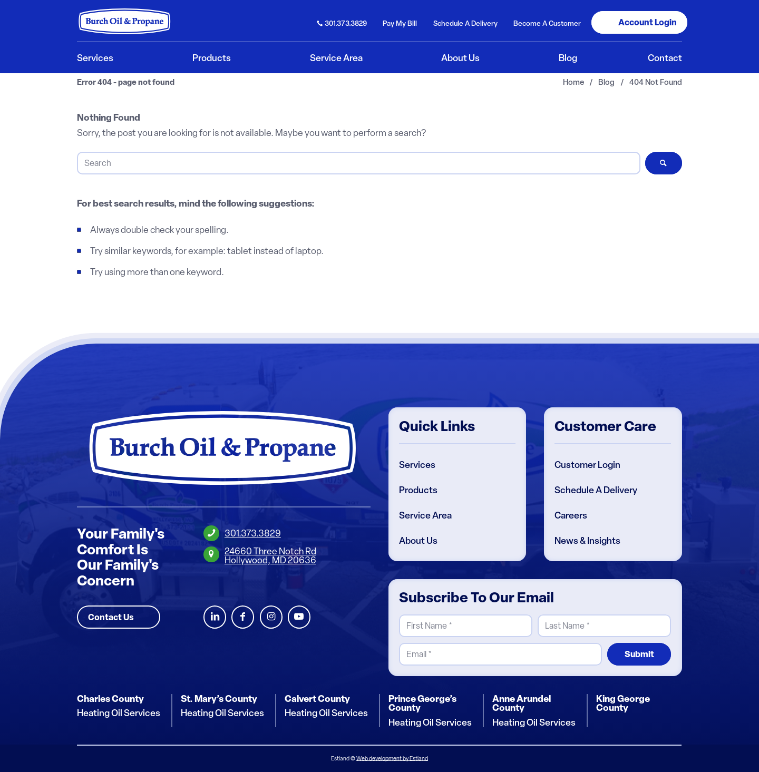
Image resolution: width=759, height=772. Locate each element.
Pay (400, 23)
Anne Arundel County (521, 703)
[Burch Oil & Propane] (125, 21)
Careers (570, 515)
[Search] (358, 163)
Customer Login (587, 465)
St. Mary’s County (219, 698)
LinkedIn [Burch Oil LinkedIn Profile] (214, 617)
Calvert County (317, 698)
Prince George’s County (422, 703)
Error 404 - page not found (125, 82)
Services (417, 465)
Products (418, 490)
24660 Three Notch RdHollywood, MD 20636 (270, 555)
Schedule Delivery (465, 23)
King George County (623, 703)
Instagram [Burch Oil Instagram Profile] (271, 617)
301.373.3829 (346, 23)
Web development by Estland (392, 758)
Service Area (425, 515)
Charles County (110, 698)
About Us (418, 540)
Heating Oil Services (118, 713)
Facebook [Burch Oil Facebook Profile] (242, 617)
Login (647, 22)
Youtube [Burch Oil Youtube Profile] (299, 617)
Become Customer (547, 23)
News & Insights (587, 540)
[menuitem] (342, 22)
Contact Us (111, 617)
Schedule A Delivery (595, 490)
